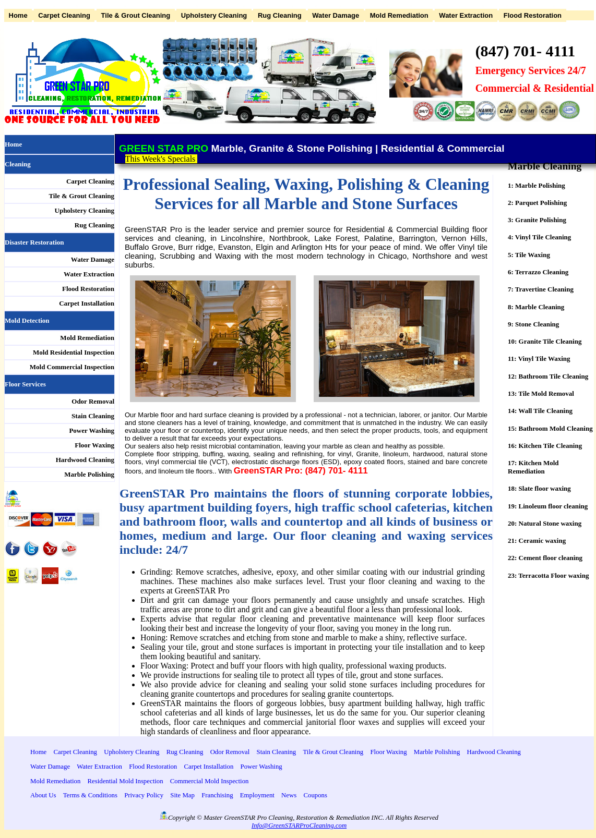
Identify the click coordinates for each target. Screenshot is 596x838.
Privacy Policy (143, 795)
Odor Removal (92, 401)
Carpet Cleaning (64, 15)
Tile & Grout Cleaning (136, 15)
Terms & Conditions (90, 795)
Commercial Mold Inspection (209, 781)
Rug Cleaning (280, 15)
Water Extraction (466, 15)
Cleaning (18, 164)
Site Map (182, 795)
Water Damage (335, 15)
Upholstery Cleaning (214, 15)
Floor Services (25, 384)
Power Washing (91, 430)
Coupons (315, 795)
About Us (43, 795)
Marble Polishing (89, 474)
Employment (257, 795)
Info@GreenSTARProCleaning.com (299, 825)
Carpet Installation (86, 303)
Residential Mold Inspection (125, 781)
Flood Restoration (533, 15)
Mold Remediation (399, 15)
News (288, 795)
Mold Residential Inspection (73, 352)
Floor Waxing (94, 445)
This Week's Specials (161, 158)
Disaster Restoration (34, 242)
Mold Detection (27, 320)
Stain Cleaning (92, 416)
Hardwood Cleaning (85, 460)
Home (18, 15)
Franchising (217, 795)
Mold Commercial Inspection (72, 367)
